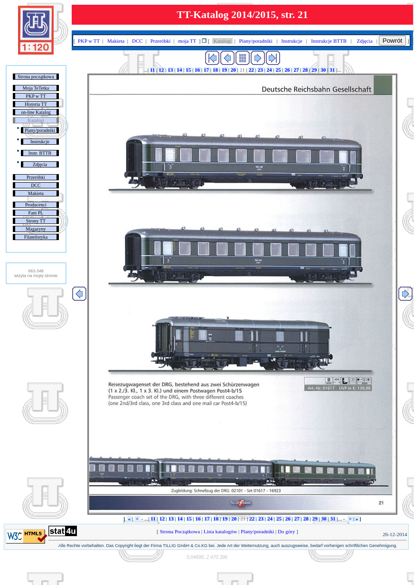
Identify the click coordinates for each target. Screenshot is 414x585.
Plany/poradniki (40, 130)
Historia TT (36, 104)
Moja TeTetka (36, 88)
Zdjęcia (40, 164)
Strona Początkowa (180, 531)
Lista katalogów (220, 531)
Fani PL (35, 212)
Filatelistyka (35, 237)
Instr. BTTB (39, 153)
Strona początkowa (36, 76)
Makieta (36, 193)
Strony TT (36, 220)
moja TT (187, 41)
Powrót (392, 40)
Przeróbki (36, 177)
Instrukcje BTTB (329, 41)
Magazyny (36, 229)
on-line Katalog (35, 112)
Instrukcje (39, 141)
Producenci (36, 204)
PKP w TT (36, 96)
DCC (36, 185)
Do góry (286, 531)
